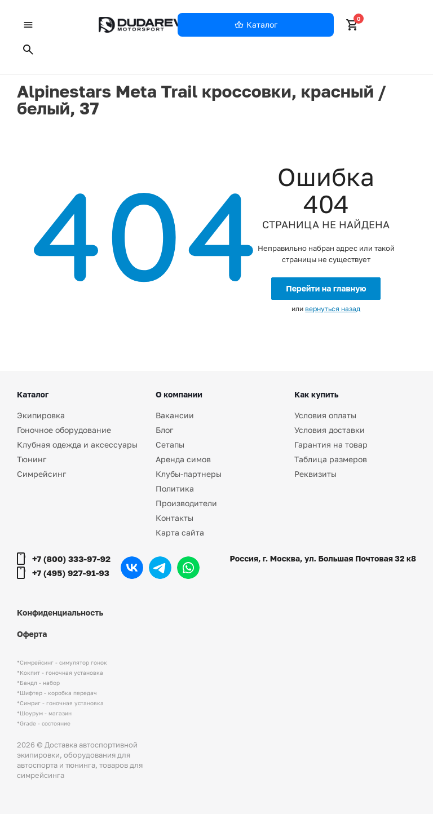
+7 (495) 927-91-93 (70, 573)
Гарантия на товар (331, 444)
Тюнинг (31, 459)
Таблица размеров (330, 459)
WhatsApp (188, 567)
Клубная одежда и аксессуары (77, 444)
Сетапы (170, 444)
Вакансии (175, 415)
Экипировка (41, 415)
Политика (175, 488)
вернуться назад (332, 308)
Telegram (160, 567)
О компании (179, 394)
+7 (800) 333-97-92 (71, 559)
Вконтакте (132, 567)
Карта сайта (180, 532)
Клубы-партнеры (189, 474)
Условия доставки (329, 430)
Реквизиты (315, 474)
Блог (164, 430)
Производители (186, 503)
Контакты (174, 518)
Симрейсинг (41, 474)
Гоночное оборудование (64, 430)
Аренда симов (183, 459)
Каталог (32, 394)
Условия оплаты (325, 415)
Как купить (316, 394)
